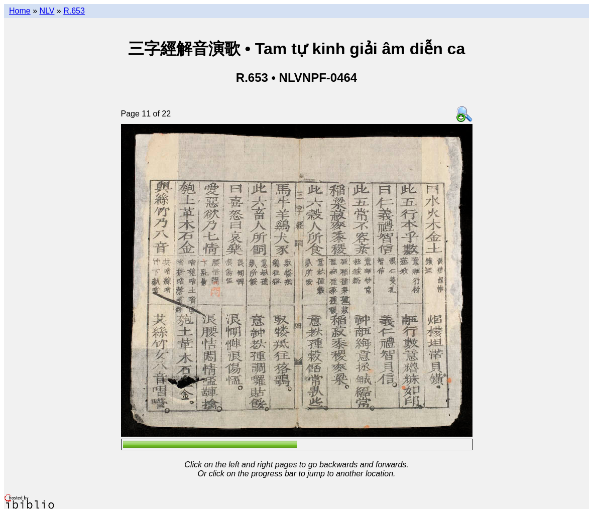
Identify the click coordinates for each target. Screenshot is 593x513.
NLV (46, 11)
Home (20, 11)
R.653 (74, 11)
